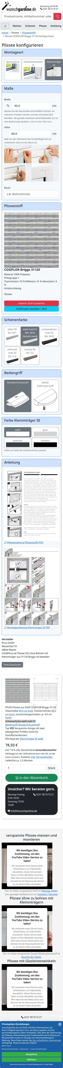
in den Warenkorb (31, 777)
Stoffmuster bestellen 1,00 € (31, 308)
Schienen (30, 25)
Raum (7, 187)
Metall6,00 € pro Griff (45, 391)
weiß (17, 432)
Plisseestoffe (29, 32)
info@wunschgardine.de (24, 810)
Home (5, 32)
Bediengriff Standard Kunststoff (22, 724)
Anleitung (56, 25)
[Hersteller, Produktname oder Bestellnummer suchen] (28, 16)
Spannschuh (12, 64)
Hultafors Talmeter (47, 894)
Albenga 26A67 (49, 890)
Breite (7, 99)
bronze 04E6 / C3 (30, 353)
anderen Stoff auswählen (31, 303)
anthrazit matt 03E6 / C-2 (12, 355)
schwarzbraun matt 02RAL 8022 (49, 335)
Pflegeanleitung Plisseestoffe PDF (31, 506)
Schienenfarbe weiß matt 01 (20, 721)
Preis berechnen (12, 664)
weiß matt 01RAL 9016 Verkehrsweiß (30, 335)
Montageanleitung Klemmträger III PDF (31, 588)
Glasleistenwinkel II (33, 67)
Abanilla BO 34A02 (31, 957)
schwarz (45, 443)
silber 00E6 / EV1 (12, 333)
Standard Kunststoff (17, 391)
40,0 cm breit (26, 710)
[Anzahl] (25, 768)
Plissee (43, 25)
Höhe (7, 127)
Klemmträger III (28, 738)
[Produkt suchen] (57, 16)
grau (45, 432)
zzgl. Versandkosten (41, 757)
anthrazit (17, 443)
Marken (17, 25)
